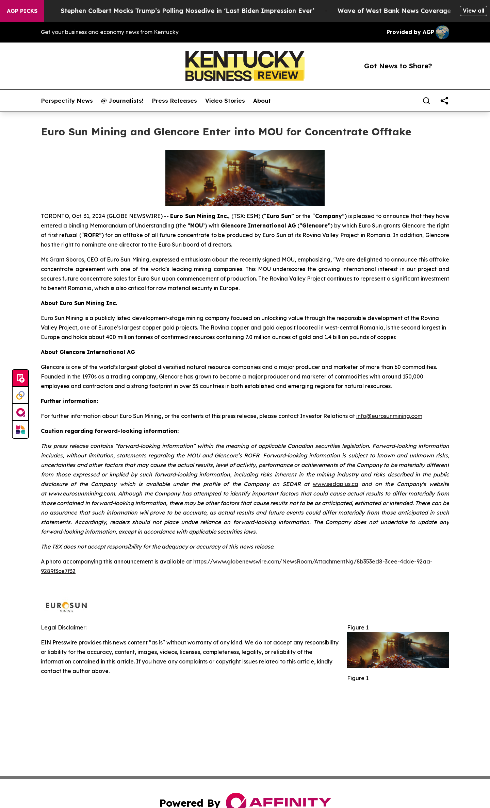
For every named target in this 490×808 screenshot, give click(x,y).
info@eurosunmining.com (389, 416)
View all (473, 10)
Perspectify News (67, 100)
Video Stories (225, 100)
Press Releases (174, 100)
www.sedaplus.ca (335, 484)
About (262, 100)
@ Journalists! (122, 100)
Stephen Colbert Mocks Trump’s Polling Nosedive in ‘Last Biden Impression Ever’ (194, 11)
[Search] (426, 100)
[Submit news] (20, 378)
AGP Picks (22, 10)
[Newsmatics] (20, 429)
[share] (444, 100)
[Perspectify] (20, 395)
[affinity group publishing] (20, 412)
